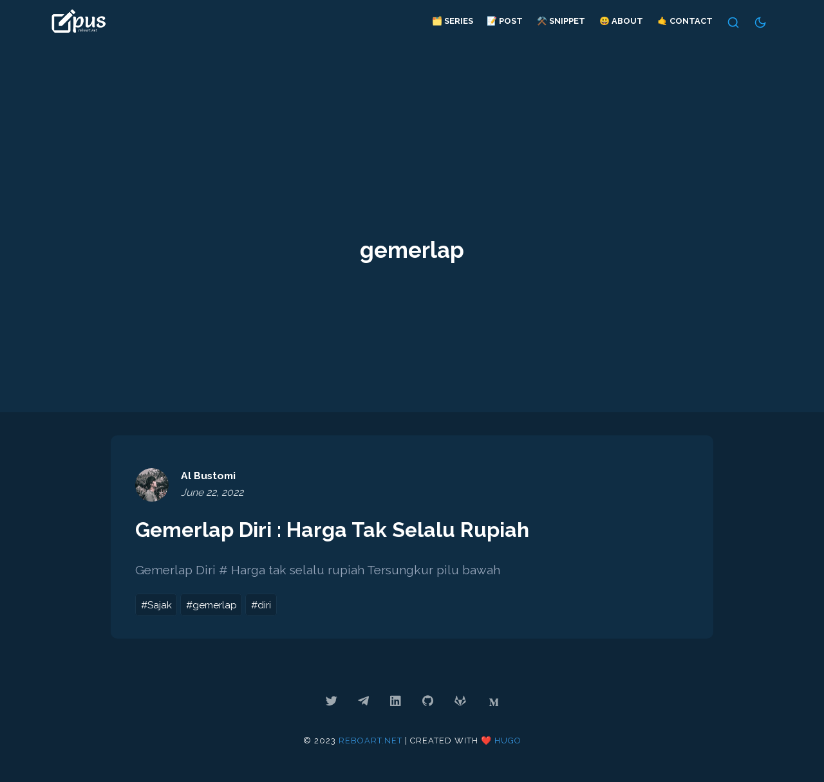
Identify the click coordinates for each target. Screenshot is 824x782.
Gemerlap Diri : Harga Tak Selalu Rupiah (333, 529)
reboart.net (370, 740)
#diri (261, 604)
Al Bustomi (208, 475)
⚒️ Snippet (561, 21)
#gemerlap (211, 604)
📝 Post (505, 21)
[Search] (733, 23)
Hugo (507, 740)
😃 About (621, 21)
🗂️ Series (452, 21)
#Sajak (156, 604)
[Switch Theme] (760, 23)
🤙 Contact (684, 21)
